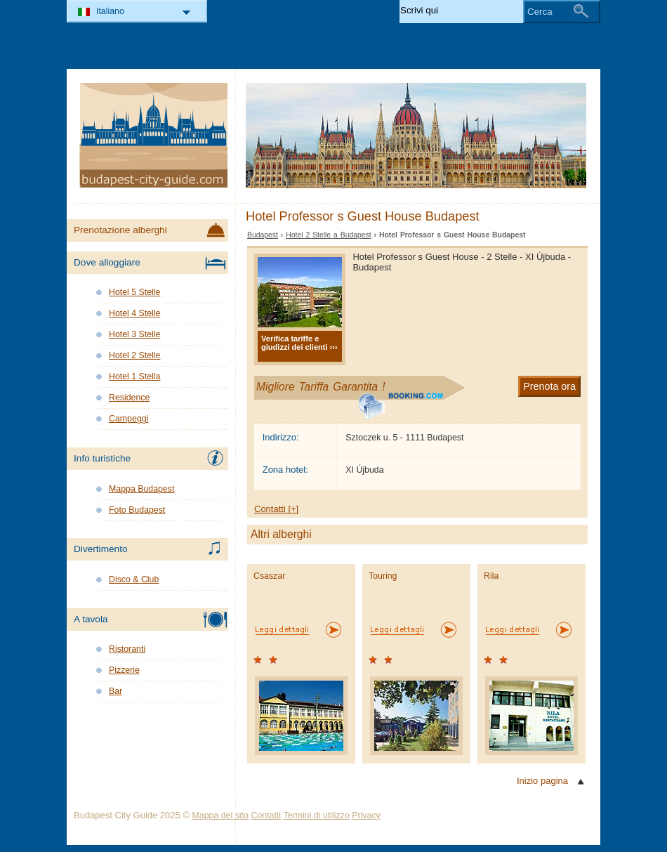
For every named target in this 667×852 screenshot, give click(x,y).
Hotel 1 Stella (134, 376)
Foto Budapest (137, 510)
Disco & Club (134, 579)
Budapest (262, 235)
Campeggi (128, 419)
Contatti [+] (276, 509)
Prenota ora (549, 386)
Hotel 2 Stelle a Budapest (328, 235)
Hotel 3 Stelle (134, 334)
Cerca (540, 11)
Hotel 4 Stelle (134, 313)
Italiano (110, 11)
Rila (491, 576)
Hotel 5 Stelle (134, 292)
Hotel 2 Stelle (134, 355)
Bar (115, 691)
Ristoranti (127, 649)
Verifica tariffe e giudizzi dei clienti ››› (299, 342)
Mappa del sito (220, 815)
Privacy (366, 815)
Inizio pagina (542, 780)
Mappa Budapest (141, 489)
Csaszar (269, 576)
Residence (129, 397)
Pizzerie (124, 670)
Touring (383, 576)
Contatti (266, 815)
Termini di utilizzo (317, 815)
